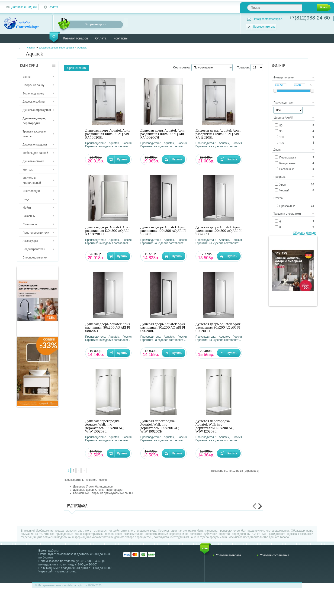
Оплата (53, 7)
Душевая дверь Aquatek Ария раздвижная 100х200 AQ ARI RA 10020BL (107, 134)
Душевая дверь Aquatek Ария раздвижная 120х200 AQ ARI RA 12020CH (107, 231)
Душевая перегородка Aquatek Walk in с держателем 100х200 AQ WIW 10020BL (104, 426)
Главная (30, 47)
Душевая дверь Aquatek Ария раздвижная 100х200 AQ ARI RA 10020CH (162, 134)
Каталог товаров (75, 38)
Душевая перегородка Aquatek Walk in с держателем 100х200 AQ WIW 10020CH (159, 426)
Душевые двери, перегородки (56, 47)
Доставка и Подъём (24, 7)
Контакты (121, 38)
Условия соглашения (274, 555)
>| (84, 470)
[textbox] (274, 7)
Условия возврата (228, 555)
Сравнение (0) (76, 68)
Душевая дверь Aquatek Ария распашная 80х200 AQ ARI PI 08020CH (107, 327)
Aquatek (82, 47)
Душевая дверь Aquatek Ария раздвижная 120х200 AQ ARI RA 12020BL (218, 134)
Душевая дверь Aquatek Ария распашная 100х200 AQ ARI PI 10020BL (163, 231)
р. (311, 85)
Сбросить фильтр (304, 232)
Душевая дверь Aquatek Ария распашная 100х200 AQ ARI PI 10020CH (219, 231)
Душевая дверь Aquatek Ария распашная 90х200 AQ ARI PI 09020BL (162, 327)
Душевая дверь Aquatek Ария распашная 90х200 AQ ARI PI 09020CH (218, 327)
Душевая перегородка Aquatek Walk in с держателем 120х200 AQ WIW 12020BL (215, 426)
